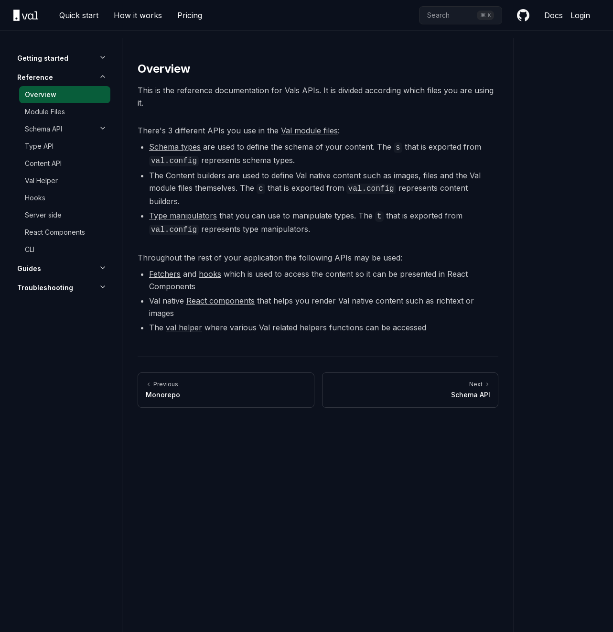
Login (580, 15)
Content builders (196, 175)
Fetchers (165, 274)
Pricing (189, 15)
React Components (55, 232)
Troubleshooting (45, 287)
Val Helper (41, 180)
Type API (39, 146)
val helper (184, 327)
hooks (210, 274)
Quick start (78, 15)
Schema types (175, 147)
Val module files (309, 130)
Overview (40, 94)
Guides (29, 268)
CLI (29, 249)
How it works (138, 15)
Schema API (43, 129)
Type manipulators (183, 215)
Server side (43, 215)
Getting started (42, 58)
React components (220, 300)
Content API (43, 163)
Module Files (45, 112)
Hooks (35, 198)
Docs (553, 15)
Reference (35, 77)
